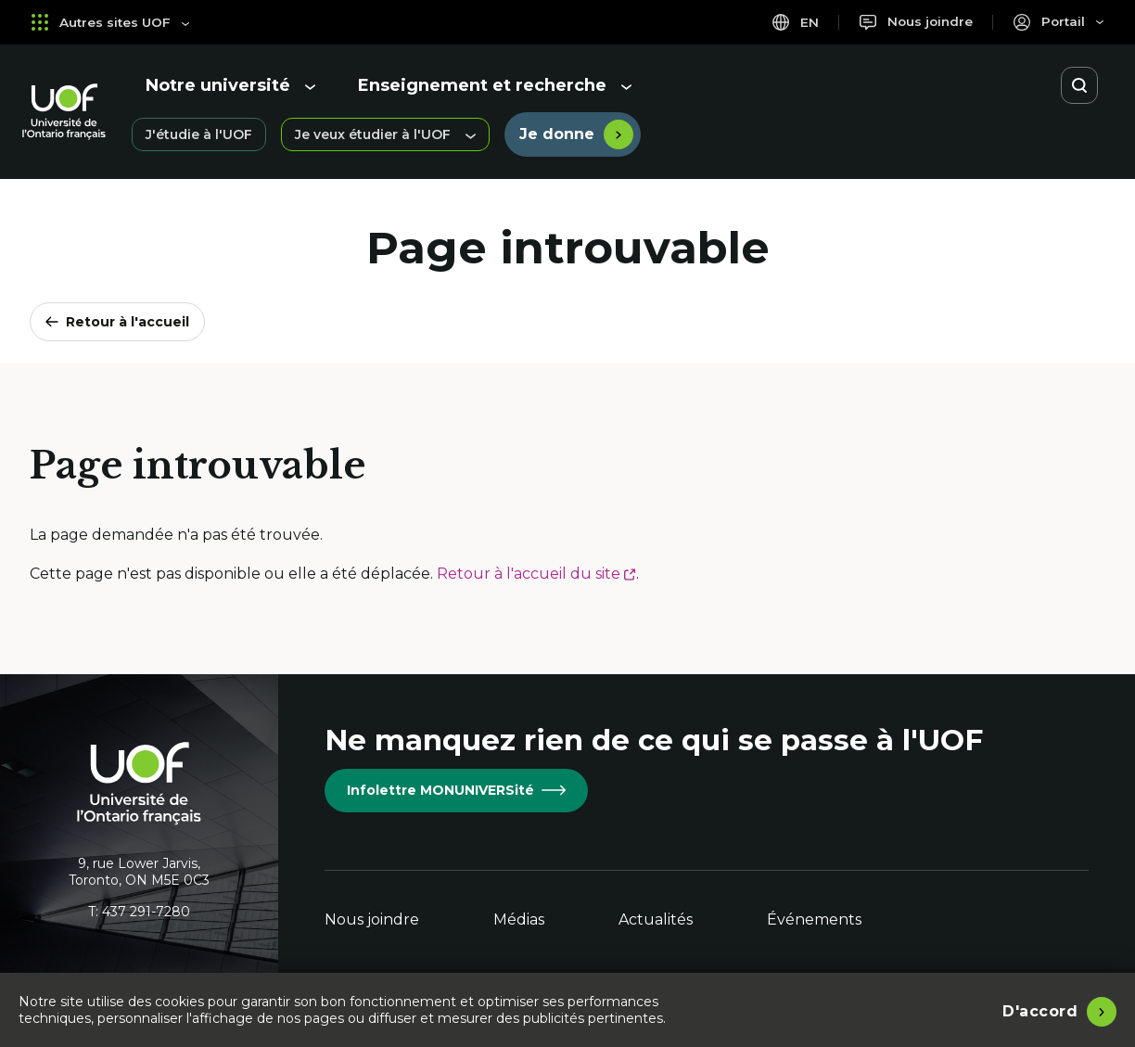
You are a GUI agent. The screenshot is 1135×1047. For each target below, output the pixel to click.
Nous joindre (372, 919)
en (791, 22)
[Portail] (1057, 22)
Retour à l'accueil (117, 321)
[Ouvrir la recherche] (1079, 85)
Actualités (656, 919)
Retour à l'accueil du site (536, 573)
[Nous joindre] (913, 22)
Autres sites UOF (112, 22)
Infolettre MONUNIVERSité (456, 790)
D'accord (1040, 1009)
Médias (518, 919)
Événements (814, 919)
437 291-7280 (146, 911)
